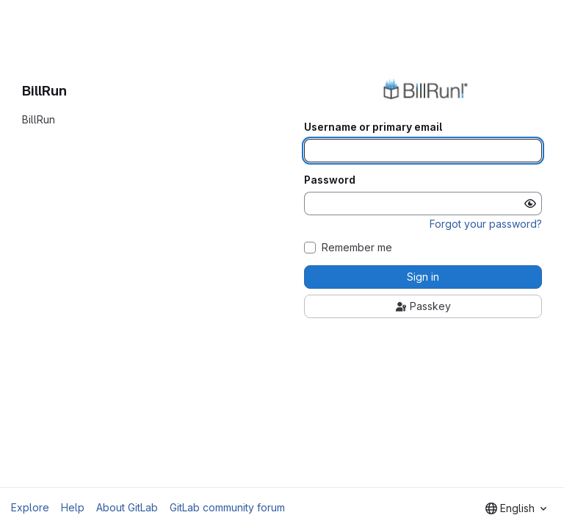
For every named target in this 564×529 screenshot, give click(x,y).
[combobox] (516, 508)
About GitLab (127, 507)
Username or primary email (373, 127)
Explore (30, 507)
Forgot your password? (486, 223)
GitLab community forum (227, 507)
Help (72, 507)
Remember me (357, 247)
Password (329, 180)
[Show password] (530, 203)
